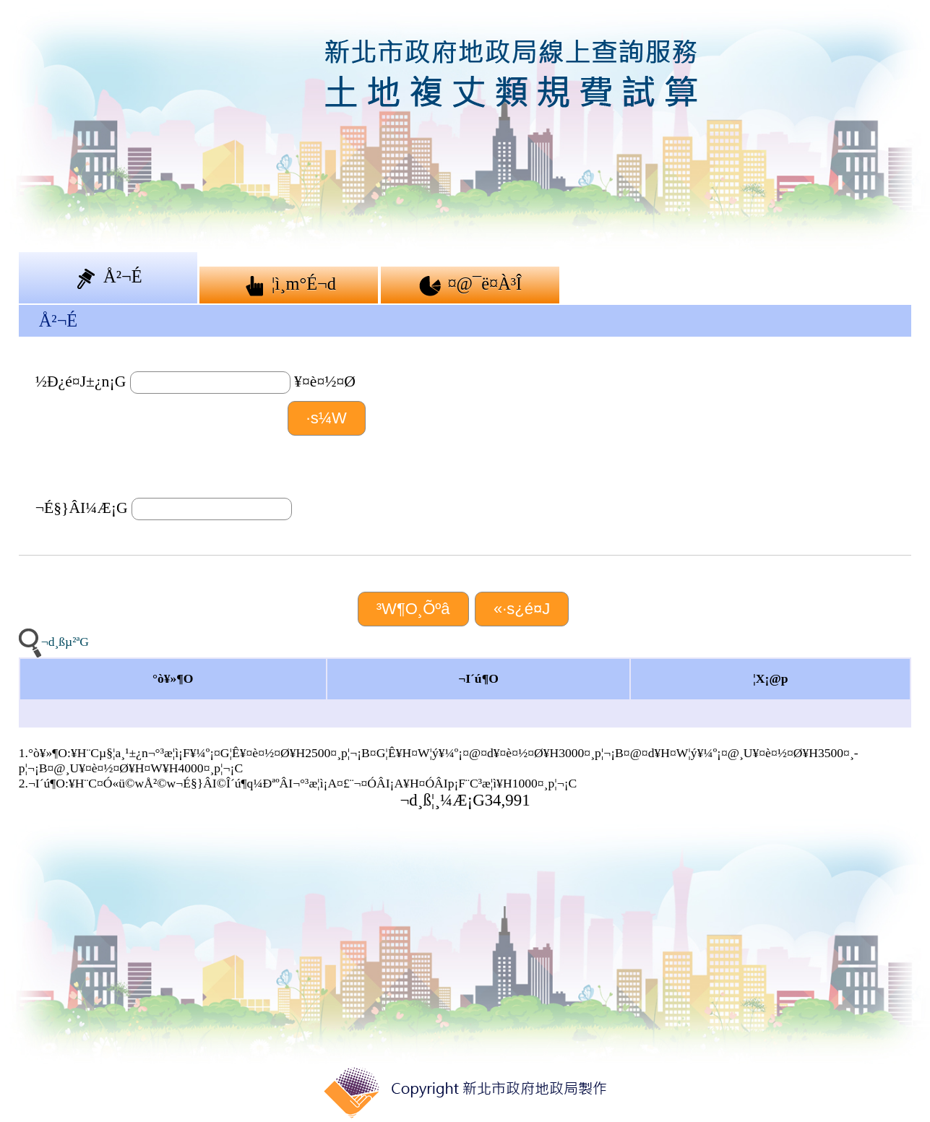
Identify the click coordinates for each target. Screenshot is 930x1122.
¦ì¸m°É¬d (289, 284)
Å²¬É (108, 277)
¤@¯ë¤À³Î (470, 284)
